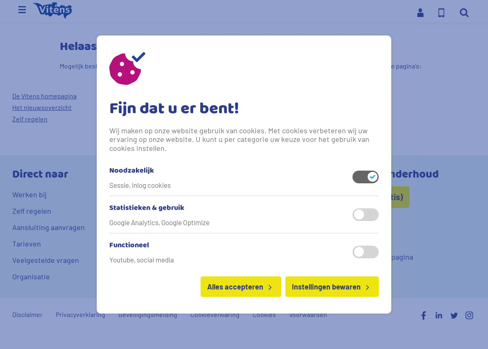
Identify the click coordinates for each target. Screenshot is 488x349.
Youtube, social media (141, 259)
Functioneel (129, 245)
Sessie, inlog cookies (140, 185)
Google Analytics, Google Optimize (159, 222)
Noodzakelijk (131, 171)
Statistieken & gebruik (146, 208)
